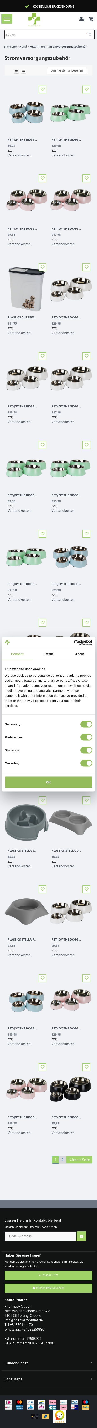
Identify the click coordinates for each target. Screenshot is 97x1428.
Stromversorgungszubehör (67, 47)
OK (48, 782)
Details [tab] (48, 654)
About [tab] (79, 654)
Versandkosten (19, 155)
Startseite (10, 47)
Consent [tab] (17, 654)
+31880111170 (48, 1275)
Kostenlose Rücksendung (53, 6)
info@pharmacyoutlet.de (48, 1288)
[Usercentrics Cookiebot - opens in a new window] (74, 642)
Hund (23, 47)
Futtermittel (38, 47)
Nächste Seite (79, 1159)
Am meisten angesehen (67, 70)
